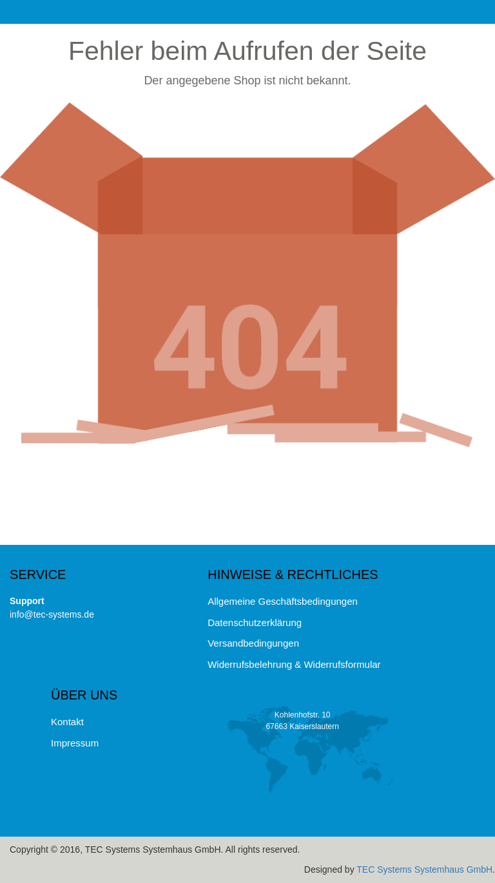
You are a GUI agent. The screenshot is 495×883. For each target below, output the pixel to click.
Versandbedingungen (253, 643)
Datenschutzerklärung (255, 622)
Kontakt (67, 721)
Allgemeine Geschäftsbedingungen (283, 601)
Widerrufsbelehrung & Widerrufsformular (294, 664)
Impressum (75, 742)
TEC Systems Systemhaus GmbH (424, 869)
